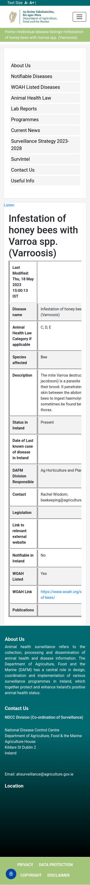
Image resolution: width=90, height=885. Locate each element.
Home (10, 32)
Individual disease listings (40, 32)
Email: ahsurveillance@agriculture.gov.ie (39, 774)
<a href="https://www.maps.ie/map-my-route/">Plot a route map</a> (45, 818)
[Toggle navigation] (79, 17)
